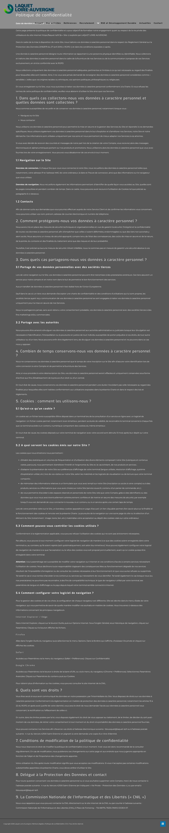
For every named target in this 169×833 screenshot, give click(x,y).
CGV (66, 824)
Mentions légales (38, 824)
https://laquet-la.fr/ (50, 35)
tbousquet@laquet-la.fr (116, 729)
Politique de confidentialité (54, 824)
